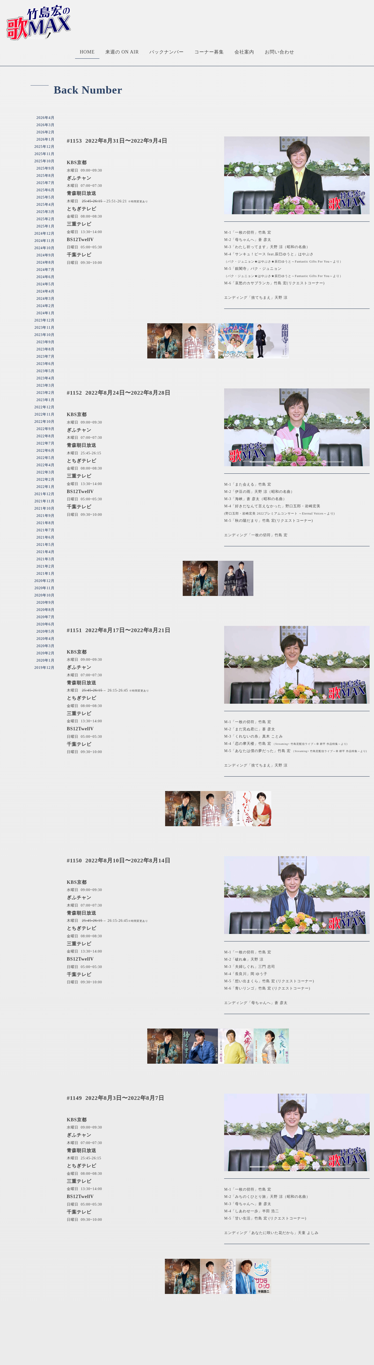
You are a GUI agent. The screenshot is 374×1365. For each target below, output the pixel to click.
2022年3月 (45, 472)
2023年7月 (45, 356)
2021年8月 (45, 523)
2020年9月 (45, 602)
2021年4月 (45, 552)
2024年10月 (44, 248)
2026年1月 (45, 139)
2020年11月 (44, 588)
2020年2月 (45, 653)
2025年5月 (45, 197)
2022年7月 (45, 443)
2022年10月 (44, 422)
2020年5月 (45, 631)
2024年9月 (45, 255)
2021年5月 (45, 545)
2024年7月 (45, 270)
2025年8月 (45, 176)
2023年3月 (45, 385)
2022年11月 (44, 414)
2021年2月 (45, 566)
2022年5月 (45, 458)
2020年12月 (44, 581)
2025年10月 (44, 161)
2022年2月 (45, 479)
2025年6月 (45, 190)
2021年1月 (45, 574)
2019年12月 (44, 668)
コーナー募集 (209, 52)
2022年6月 (45, 451)
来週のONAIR (134, 1342)
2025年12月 (44, 147)
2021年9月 (45, 516)
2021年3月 (45, 559)
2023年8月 (45, 349)
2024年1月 (45, 313)
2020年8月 (45, 610)
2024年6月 (45, 277)
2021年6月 (45, 537)
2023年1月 (45, 400)
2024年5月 (45, 284)
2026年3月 (45, 125)
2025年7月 (45, 183)
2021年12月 (44, 494)
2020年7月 (45, 617)
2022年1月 (45, 487)
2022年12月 (44, 407)
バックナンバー (166, 52)
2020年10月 (44, 595)
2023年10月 (44, 335)
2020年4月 (45, 639)
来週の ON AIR (122, 52)
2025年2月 (45, 219)
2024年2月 (45, 306)
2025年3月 (45, 212)
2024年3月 (45, 299)
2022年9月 (45, 429)
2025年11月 (44, 154)
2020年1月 (45, 660)
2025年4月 (45, 204)
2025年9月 (45, 168)
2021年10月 (44, 508)
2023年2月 (45, 393)
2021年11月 (44, 501)
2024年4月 (45, 291)
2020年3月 (45, 646)
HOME (87, 52)
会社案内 (244, 52)
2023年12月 (44, 320)
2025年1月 (45, 226)
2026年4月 (45, 118)
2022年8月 (45, 436)
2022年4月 (45, 465)
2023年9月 (45, 342)
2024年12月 (44, 233)
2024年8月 (45, 262)
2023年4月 (45, 378)
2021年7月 (45, 530)
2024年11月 (44, 241)
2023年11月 (44, 327)
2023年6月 (45, 364)
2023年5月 (45, 371)
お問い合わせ (279, 52)
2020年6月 (45, 624)
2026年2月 (45, 132)
